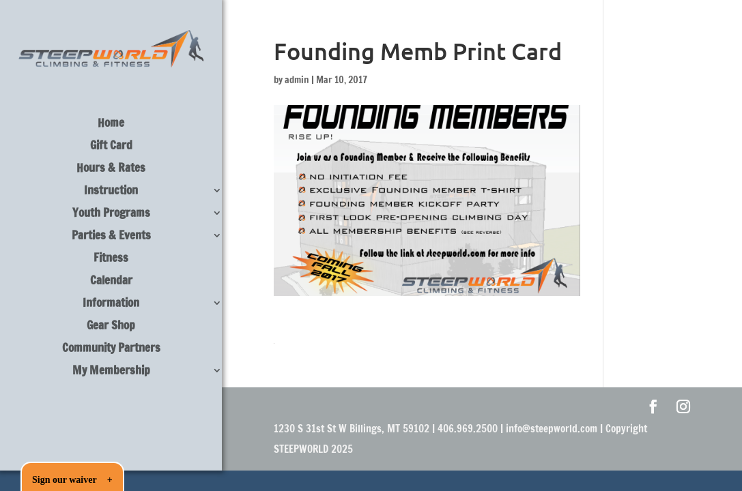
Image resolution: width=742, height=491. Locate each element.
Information (111, 304)
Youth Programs (111, 214)
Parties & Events (111, 236)
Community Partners (111, 349)
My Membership (111, 372)
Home (111, 124)
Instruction (111, 191)
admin (297, 80)
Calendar (111, 282)
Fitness (111, 259)
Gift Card (111, 146)
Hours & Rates (110, 169)
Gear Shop (111, 327)
